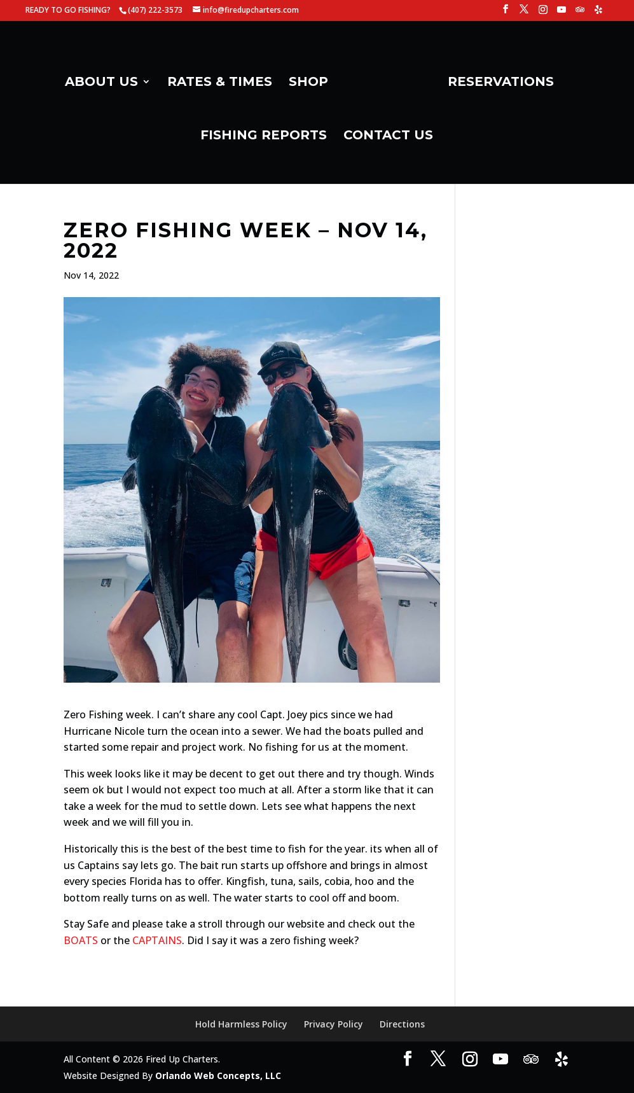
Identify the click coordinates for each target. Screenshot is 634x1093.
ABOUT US (101, 83)
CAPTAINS (157, 940)
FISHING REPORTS (263, 136)
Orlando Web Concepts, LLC (218, 1075)
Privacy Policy (333, 1024)
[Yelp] (598, 13)
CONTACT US (388, 136)
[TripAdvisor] (580, 13)
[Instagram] (543, 13)
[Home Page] (386, 87)
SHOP (308, 83)
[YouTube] (561, 13)
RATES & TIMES (219, 83)
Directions (402, 1024)
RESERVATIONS (501, 83)
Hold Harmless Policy (241, 1024)
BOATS (81, 940)
